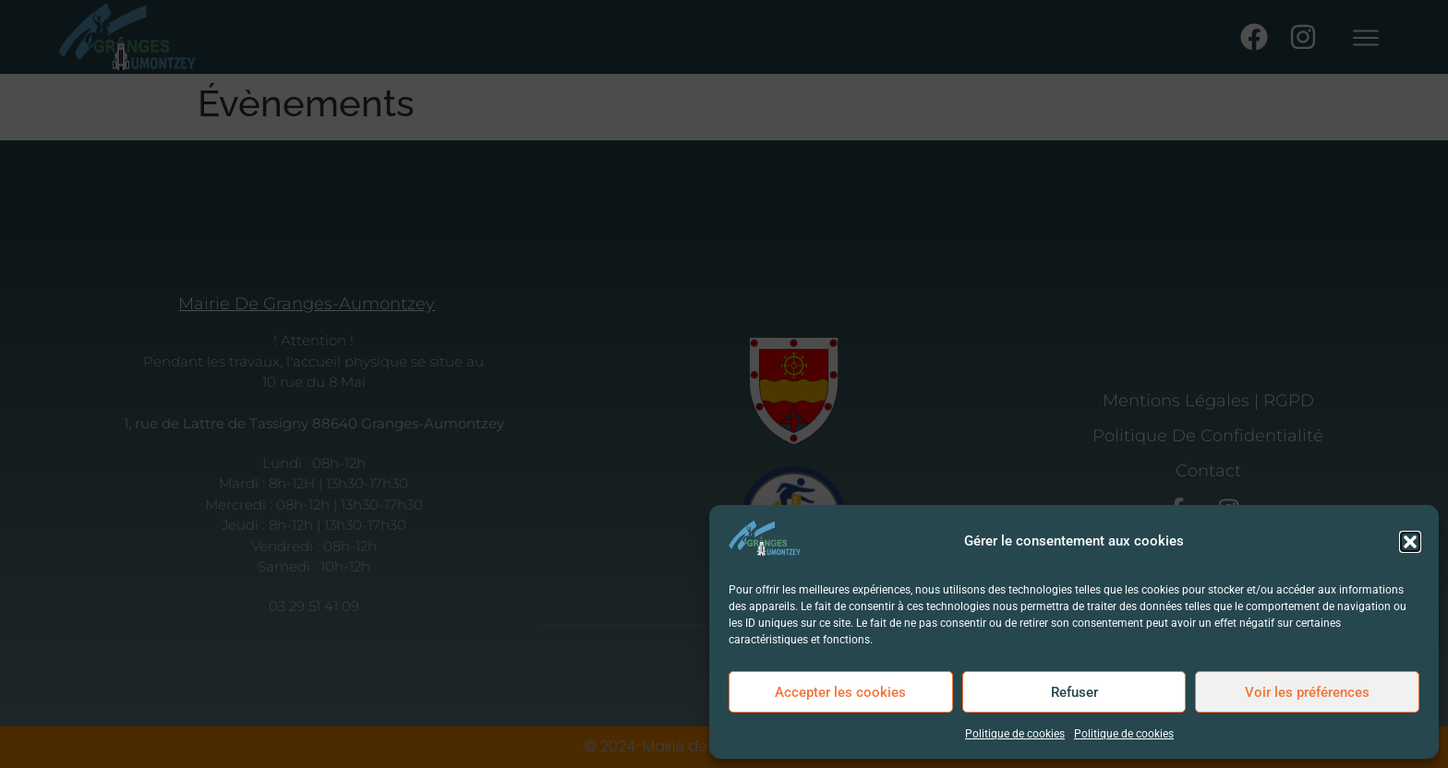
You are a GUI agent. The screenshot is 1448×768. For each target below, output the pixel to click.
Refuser (1074, 692)
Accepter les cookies (840, 692)
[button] (1410, 542)
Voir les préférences (1307, 692)
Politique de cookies (1015, 733)
